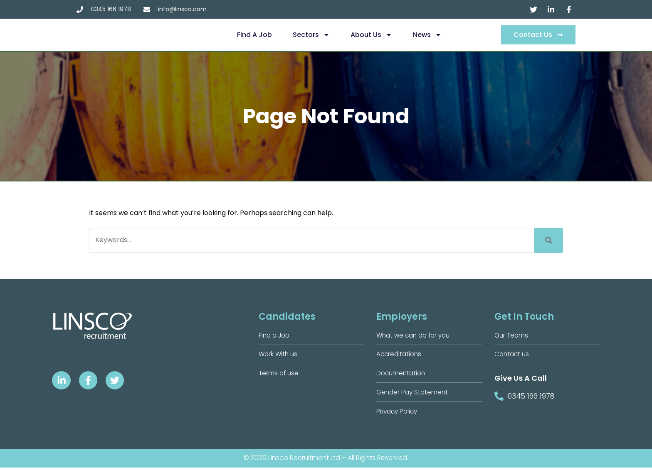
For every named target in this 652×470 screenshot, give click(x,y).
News (427, 34)
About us (371, 34)
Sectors (311, 34)
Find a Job (254, 34)
